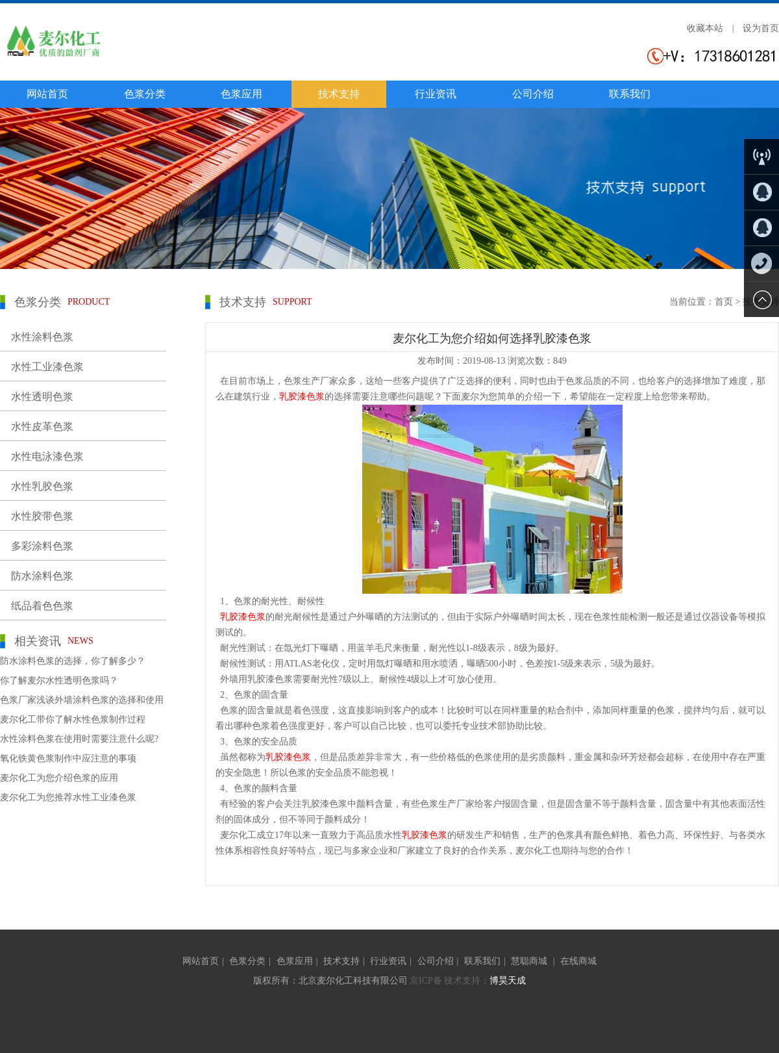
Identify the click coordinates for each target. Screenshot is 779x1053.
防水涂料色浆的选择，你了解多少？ (72, 661)
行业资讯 (435, 93)
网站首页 (47, 93)
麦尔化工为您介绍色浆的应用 (59, 778)
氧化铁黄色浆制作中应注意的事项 (68, 758)
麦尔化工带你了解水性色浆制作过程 (72, 719)
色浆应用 (241, 93)
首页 (724, 302)
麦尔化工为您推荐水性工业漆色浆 (68, 797)
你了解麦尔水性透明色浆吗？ (59, 680)
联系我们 (629, 93)
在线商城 (578, 961)
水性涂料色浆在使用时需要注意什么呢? (79, 739)
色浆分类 (145, 93)
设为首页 (761, 28)
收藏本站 (705, 28)
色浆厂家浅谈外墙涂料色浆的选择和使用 (82, 700)
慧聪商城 (530, 961)
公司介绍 (533, 93)
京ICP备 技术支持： (449, 980)
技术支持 (339, 93)
